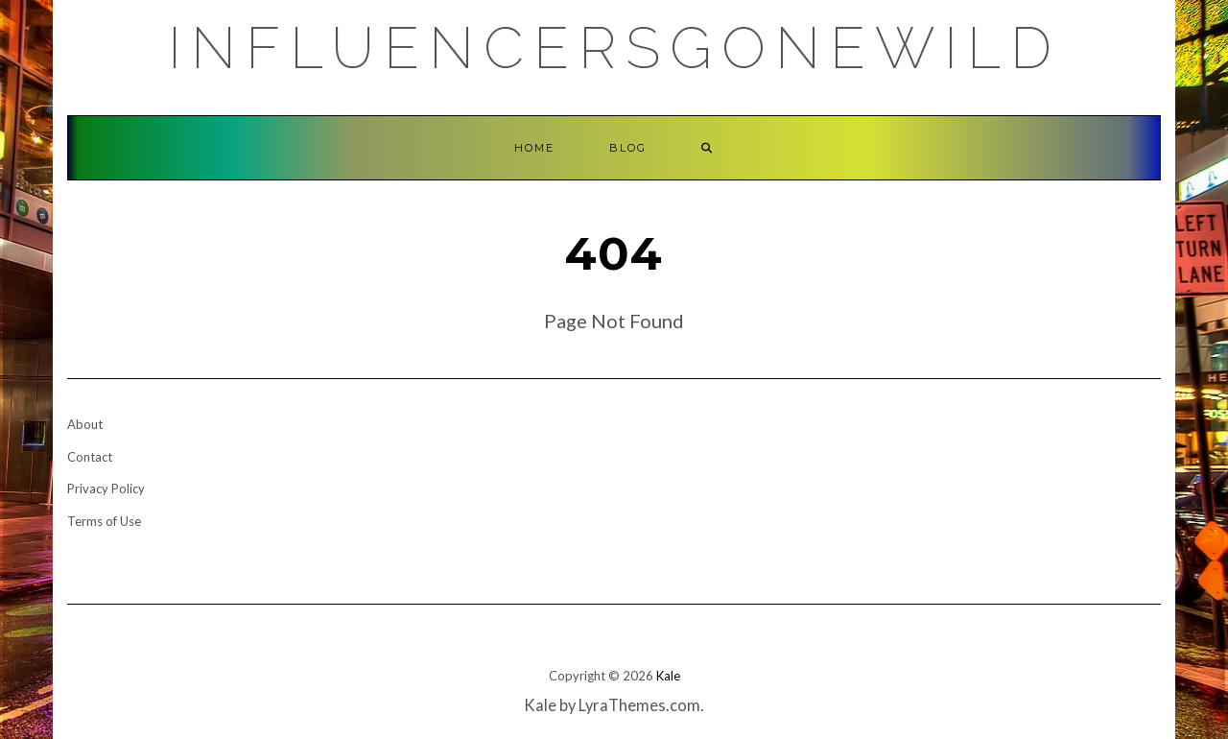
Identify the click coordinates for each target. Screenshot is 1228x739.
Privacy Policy (106, 488)
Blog (628, 148)
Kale (668, 675)
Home (534, 148)
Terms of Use (104, 521)
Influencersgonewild (614, 48)
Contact (89, 457)
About (85, 424)
